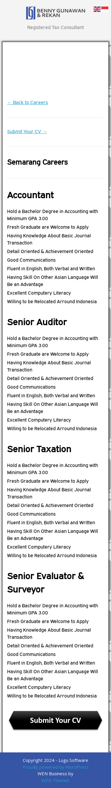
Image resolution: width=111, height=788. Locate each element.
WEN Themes (55, 780)
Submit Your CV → (27, 131)
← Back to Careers (27, 102)
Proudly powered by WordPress (55, 767)
